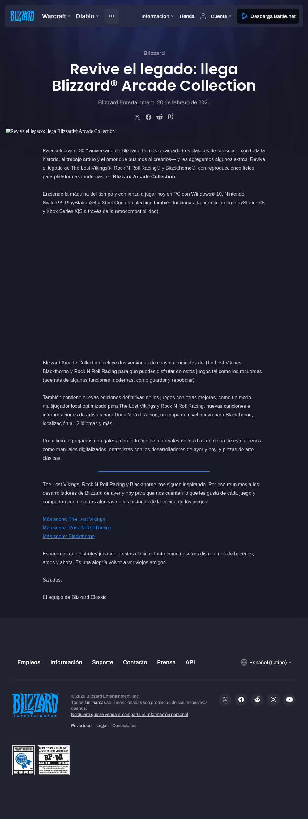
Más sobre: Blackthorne (69, 536)
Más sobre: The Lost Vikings (74, 519)
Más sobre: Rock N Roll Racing (77, 527)
